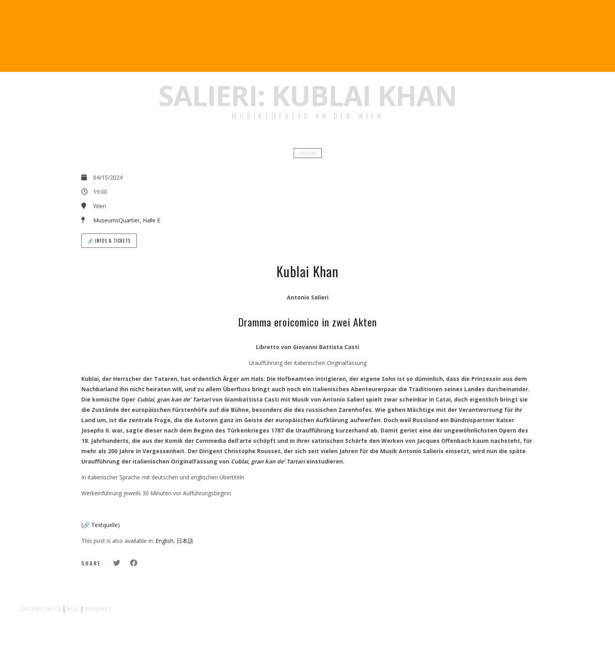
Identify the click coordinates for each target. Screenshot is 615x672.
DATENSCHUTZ (40, 608)
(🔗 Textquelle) (100, 525)
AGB (73, 608)
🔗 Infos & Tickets (109, 241)
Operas (307, 153)
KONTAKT (98, 608)
